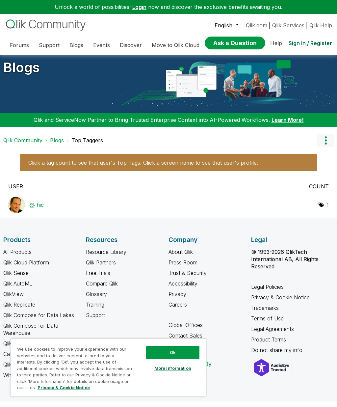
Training (95, 309)
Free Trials (98, 278)
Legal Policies (267, 291)
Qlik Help (320, 25)
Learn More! (288, 125)
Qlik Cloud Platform (26, 267)
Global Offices (185, 330)
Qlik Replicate (19, 309)
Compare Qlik (102, 288)
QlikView (13, 299)
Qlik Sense (16, 278)
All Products (17, 257)
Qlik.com (256, 25)
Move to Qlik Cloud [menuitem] (175, 45)
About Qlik (180, 257)
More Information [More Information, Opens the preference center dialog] (172, 368)
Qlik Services (288, 25)
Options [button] (325, 145)
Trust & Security (187, 278)
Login (139, 7)
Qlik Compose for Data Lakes (38, 320)
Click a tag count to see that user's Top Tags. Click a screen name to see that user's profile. (143, 167)
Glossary (96, 299)
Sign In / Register (310, 43)
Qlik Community (22, 145)
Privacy (177, 299)
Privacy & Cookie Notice (280, 302)
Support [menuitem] (49, 45)
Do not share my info (277, 355)
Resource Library (106, 257)
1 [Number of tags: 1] (327, 209)
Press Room (182, 267)
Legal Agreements (272, 334)
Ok (173, 352)
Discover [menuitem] (131, 45)
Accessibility (182, 288)
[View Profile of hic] (40, 209)
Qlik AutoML (17, 288)
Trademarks (265, 313)
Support (95, 320)
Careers (177, 309)
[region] (108, 367)
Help (276, 43)
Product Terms (268, 344)
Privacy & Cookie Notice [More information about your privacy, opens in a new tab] (64, 387)
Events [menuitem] (101, 45)
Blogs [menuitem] (76, 45)
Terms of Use (267, 323)
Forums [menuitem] (19, 45)
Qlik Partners (101, 267)
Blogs (21, 72)
